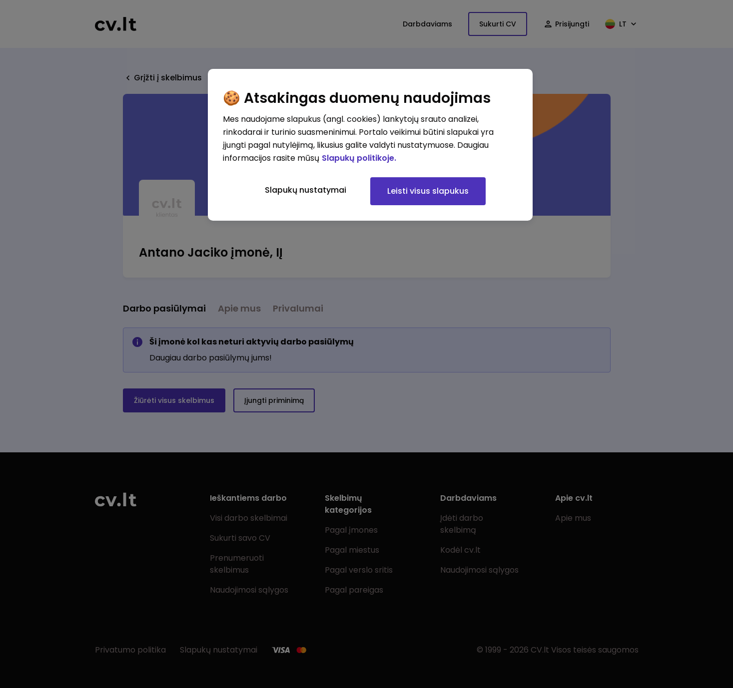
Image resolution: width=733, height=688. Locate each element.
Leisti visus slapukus (428, 191)
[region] (370, 145)
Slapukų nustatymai (305, 190)
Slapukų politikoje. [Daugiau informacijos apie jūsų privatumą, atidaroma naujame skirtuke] (359, 158)
